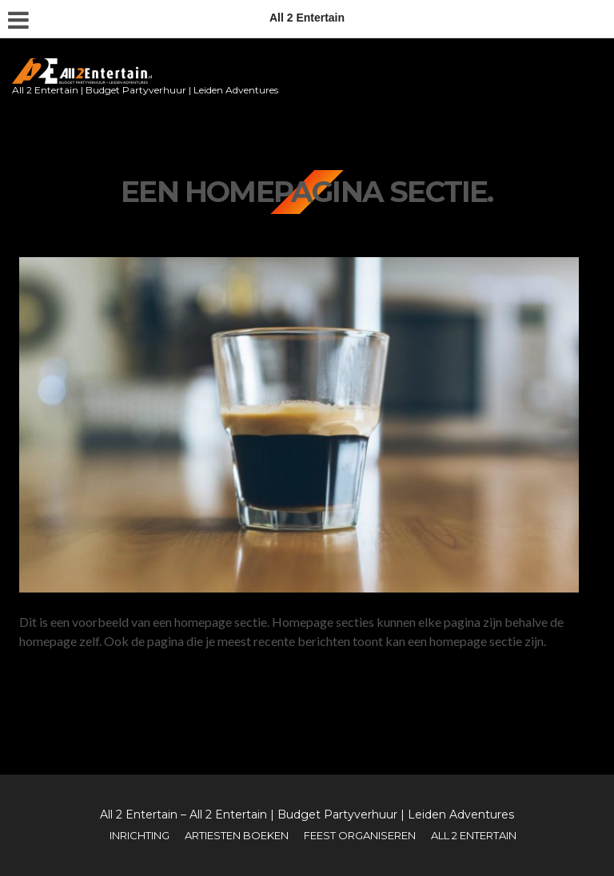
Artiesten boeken (237, 835)
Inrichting (139, 835)
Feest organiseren (360, 835)
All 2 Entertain (473, 835)
